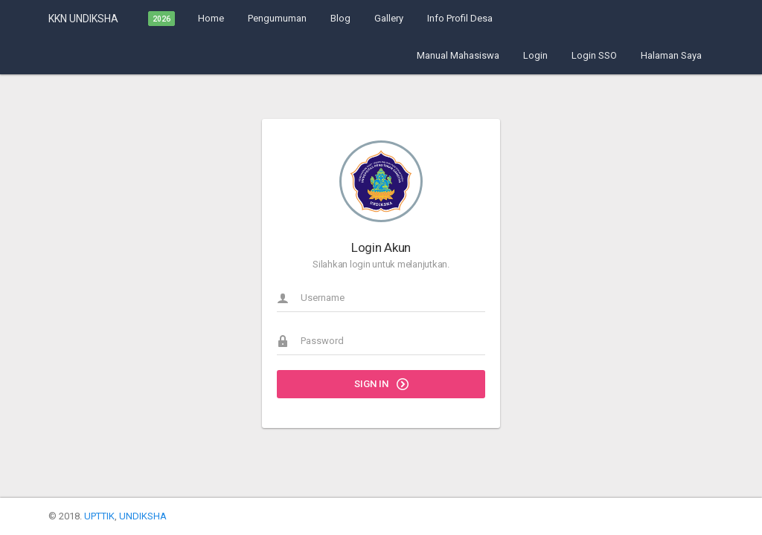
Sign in (381, 384)
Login (535, 55)
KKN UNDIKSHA (83, 19)
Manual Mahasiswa (458, 55)
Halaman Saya (671, 55)
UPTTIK (99, 516)
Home (211, 18)
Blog (340, 18)
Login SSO (594, 55)
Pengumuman (277, 18)
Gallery (388, 18)
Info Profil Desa (460, 18)
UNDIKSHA (143, 516)
